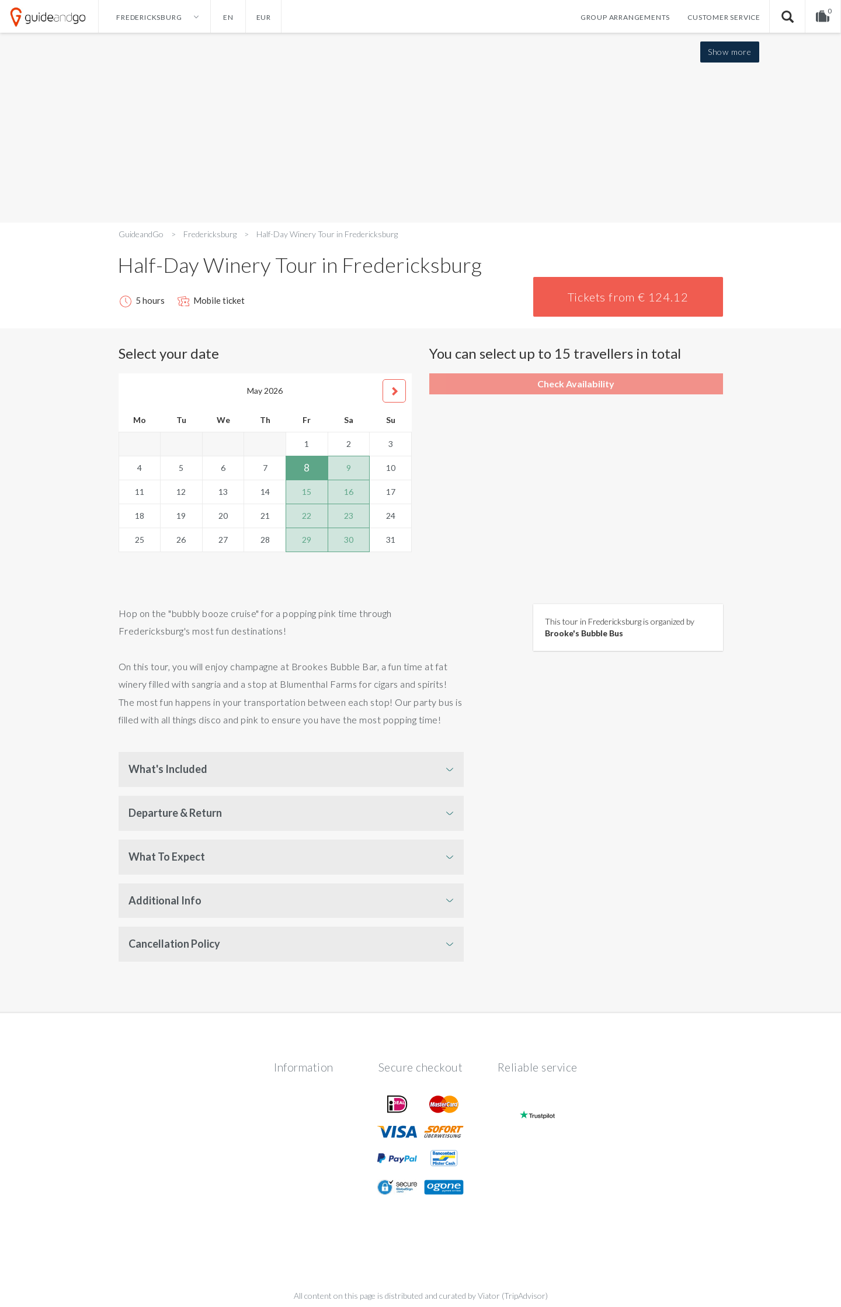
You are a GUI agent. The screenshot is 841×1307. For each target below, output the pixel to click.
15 (306, 492)
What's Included (167, 768)
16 (348, 492)
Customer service (723, 17)
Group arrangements (625, 17)
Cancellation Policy (174, 943)
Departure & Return (175, 812)
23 (348, 516)
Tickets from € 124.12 (628, 297)
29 (306, 540)
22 (306, 516)
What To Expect (166, 856)
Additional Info (164, 900)
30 (348, 540)
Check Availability (575, 383)
